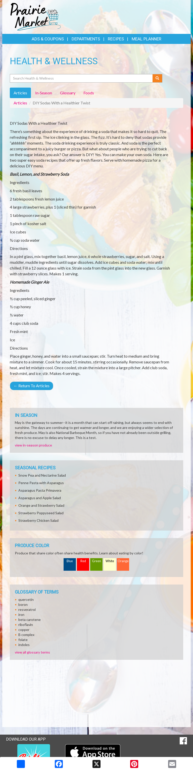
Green (96, 561)
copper (23, 629)
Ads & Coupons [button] (48, 38)
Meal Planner (146, 38)
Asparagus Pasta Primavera (39, 490)
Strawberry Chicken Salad (38, 520)
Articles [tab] (20, 92)
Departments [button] (86, 38)
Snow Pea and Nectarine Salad (42, 475)
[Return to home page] (36, 16)
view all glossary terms (32, 652)
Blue (70, 561)
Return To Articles (32, 385)
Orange (123, 561)
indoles (24, 644)
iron (21, 614)
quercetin (26, 599)
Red (83, 561)
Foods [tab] (88, 92)
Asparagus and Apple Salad (39, 498)
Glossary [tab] (67, 92)
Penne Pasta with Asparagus (41, 483)
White (110, 561)
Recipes (116, 38)
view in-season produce (33, 445)
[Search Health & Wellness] (81, 78)
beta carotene (29, 619)
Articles (20, 102)
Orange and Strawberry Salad (41, 505)
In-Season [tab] (43, 92)
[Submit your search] (157, 78)
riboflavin (25, 624)
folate (23, 639)
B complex (26, 634)
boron (23, 604)
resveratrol (27, 609)
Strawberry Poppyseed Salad (41, 513)
